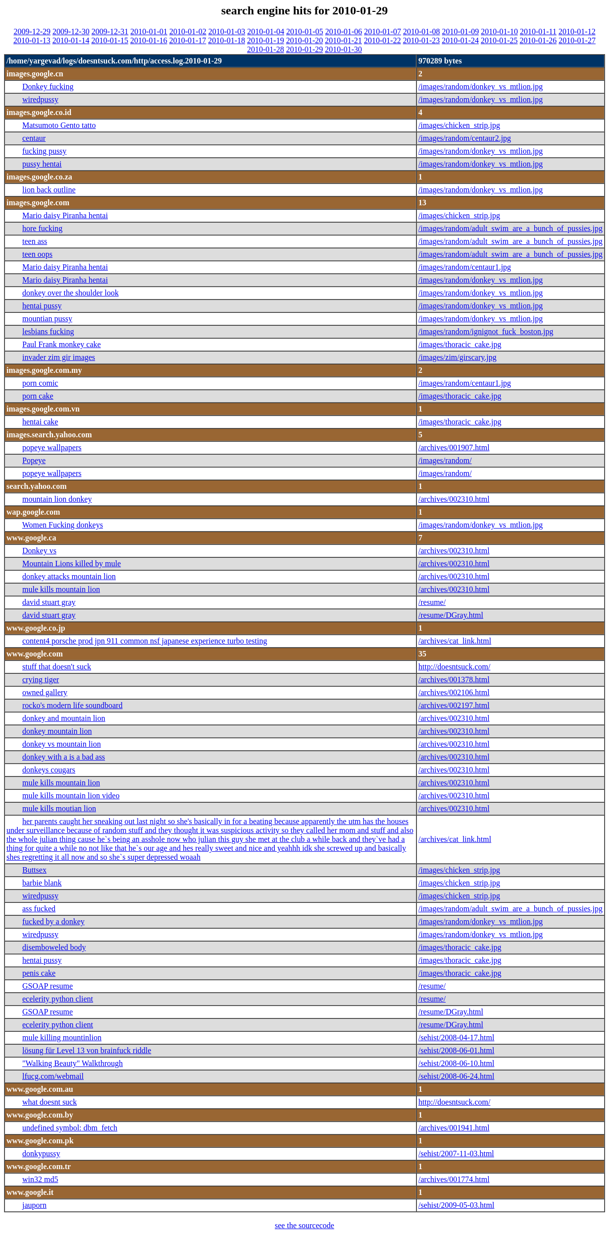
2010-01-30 (343, 49)
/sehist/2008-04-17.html (456, 1037)
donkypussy (41, 1153)
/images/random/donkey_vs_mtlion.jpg (480, 86)
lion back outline (49, 189)
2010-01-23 (421, 40)
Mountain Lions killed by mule (71, 563)
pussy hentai (42, 164)
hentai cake (40, 421)
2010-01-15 (109, 40)
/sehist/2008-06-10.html (456, 1063)
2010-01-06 (343, 31)
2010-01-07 (382, 31)
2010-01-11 (538, 31)
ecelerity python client (57, 999)
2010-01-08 (421, 31)
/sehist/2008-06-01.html (456, 1050)
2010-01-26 (538, 40)
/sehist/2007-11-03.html (456, 1153)
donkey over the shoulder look (70, 293)
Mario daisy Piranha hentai (65, 215)
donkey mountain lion (57, 731)
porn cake (37, 396)
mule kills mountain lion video (70, 795)
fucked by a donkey (53, 921)
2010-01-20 (304, 40)
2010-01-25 (499, 40)
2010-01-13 (32, 40)
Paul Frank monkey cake (61, 344)
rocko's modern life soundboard (72, 705)
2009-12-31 (110, 31)
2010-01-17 (187, 40)
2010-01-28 (265, 49)
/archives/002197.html (454, 705)
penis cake (38, 973)
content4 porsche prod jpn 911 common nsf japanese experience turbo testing (144, 641)
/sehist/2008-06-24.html (456, 1076)
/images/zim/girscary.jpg (457, 357)
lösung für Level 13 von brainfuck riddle (86, 1050)
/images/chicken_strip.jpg (459, 125)
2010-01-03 (227, 31)
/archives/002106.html (454, 692)
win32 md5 (40, 1179)
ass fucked (38, 908)
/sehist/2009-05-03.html (456, 1205)
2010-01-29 (304, 49)
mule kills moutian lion (59, 808)
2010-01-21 (343, 40)
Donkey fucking (48, 86)
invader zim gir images (58, 357)
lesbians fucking (48, 331)
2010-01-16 (148, 40)
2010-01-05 (304, 31)
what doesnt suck (49, 1102)
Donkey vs (39, 550)
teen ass (34, 241)
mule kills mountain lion (61, 589)
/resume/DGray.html (450, 615)
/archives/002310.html (454, 499)
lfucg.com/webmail (53, 1076)
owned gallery (44, 692)
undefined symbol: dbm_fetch (69, 1128)
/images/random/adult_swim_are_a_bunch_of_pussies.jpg (510, 228)
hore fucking (42, 228)
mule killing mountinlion (62, 1037)
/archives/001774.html (454, 1179)
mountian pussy (47, 318)
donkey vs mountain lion (61, 744)
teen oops (37, 254)
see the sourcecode (304, 1225)
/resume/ (432, 602)
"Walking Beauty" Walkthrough (72, 1063)
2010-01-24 (460, 40)
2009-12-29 (32, 31)
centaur (34, 138)
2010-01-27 (577, 40)
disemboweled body (54, 947)
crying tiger (40, 679)
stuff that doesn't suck (56, 666)
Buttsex (34, 870)
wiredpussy (40, 99)
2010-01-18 (226, 40)
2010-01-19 (265, 40)
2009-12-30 (71, 31)
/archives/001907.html (454, 447)
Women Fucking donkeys (62, 525)
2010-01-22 (382, 40)
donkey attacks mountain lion (69, 576)
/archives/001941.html (454, 1128)
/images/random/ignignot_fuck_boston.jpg (485, 331)
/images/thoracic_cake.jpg (459, 344)
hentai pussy (42, 305)
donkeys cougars (48, 770)
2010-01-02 (187, 31)
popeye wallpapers (52, 447)
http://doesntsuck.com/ (454, 666)
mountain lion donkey (57, 499)
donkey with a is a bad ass (63, 757)
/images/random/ (445, 460)
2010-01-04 (265, 31)
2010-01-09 (460, 31)
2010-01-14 (71, 40)
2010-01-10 (499, 31)
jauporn (34, 1205)
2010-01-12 (577, 31)
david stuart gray (49, 602)
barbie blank (42, 883)
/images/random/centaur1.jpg (464, 267)
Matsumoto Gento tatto (59, 125)
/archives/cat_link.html (454, 641)
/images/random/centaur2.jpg (464, 138)
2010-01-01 (148, 31)
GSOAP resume (47, 986)
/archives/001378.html (454, 679)
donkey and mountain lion (63, 718)
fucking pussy (44, 151)
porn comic (40, 383)
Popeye (34, 460)
